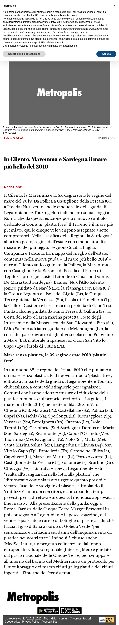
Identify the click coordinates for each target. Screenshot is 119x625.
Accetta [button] (106, 53)
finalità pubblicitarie (38, 28)
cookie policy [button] (70, 15)
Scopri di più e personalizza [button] (24, 53)
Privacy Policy (30, 621)
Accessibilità (49, 621)
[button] (114, 5)
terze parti (56, 18)
